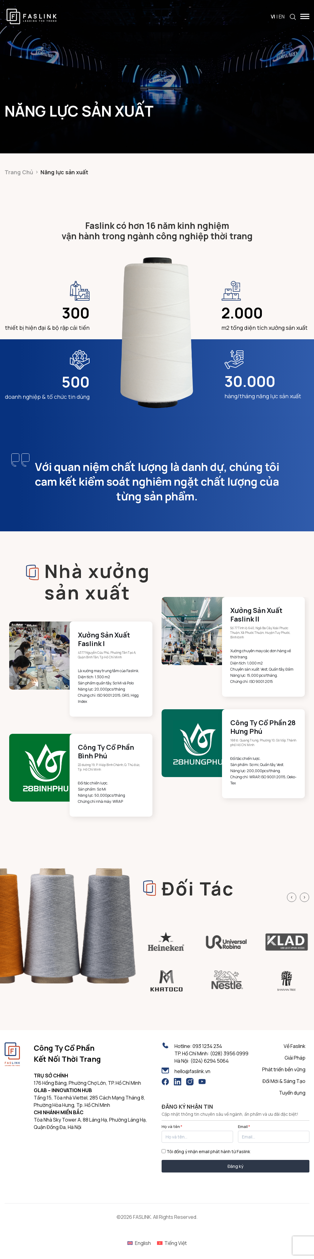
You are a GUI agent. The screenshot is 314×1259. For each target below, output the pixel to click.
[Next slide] (304, 897)
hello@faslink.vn (192, 1071)
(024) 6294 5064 (209, 1060)
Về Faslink (294, 1046)
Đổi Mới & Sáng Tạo (283, 1081)
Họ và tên (172, 1126)
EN (282, 16)
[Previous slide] (292, 897)
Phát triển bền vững (283, 1069)
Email (244, 1126)
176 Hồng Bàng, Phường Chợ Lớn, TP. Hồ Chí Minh (87, 1083)
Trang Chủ (19, 172)
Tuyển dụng (292, 1092)
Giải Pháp (295, 1057)
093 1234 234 (207, 1046)
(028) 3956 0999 (229, 1053)
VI (273, 16)
